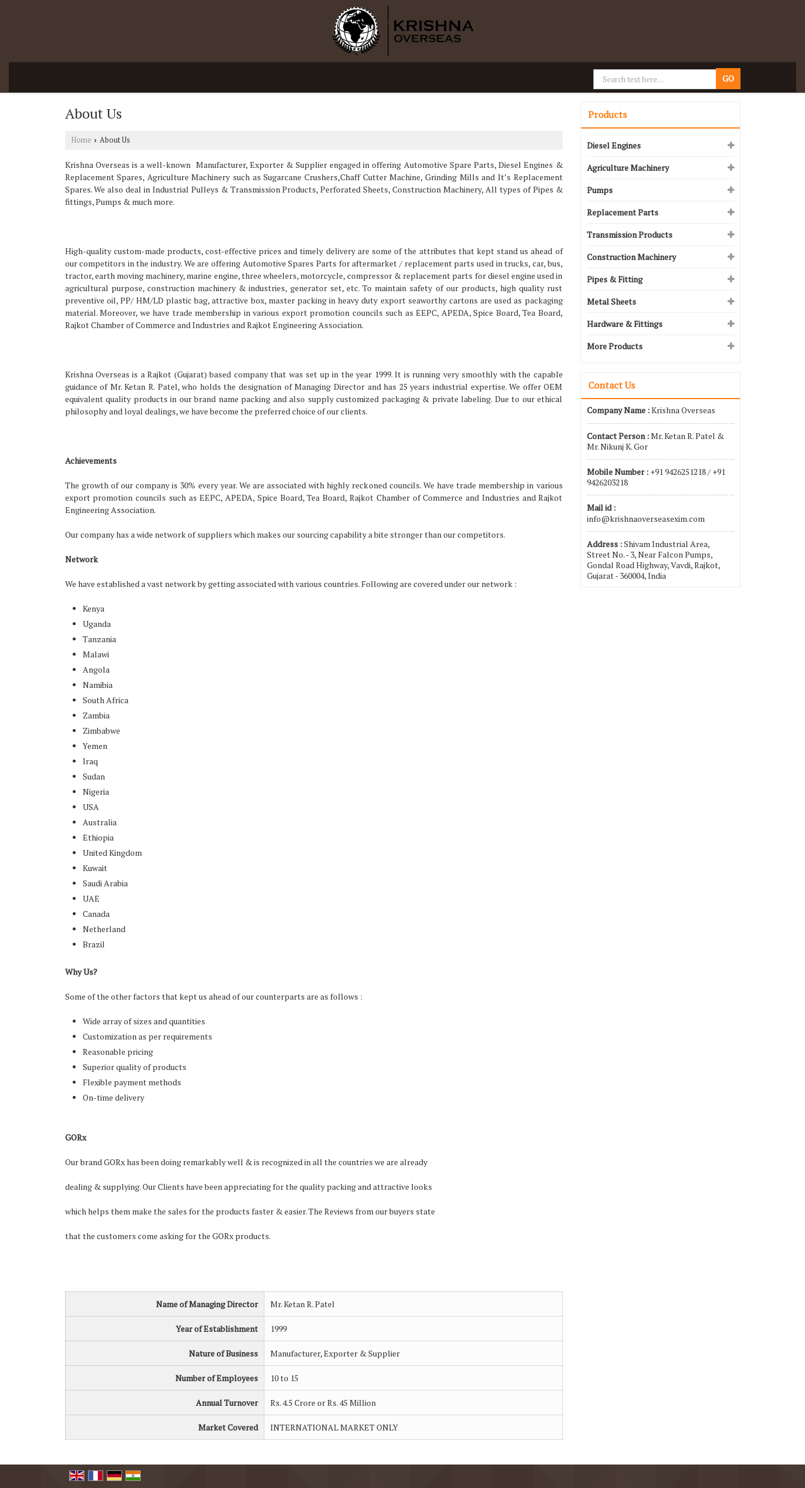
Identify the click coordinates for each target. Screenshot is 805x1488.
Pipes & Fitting (615, 279)
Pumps (600, 189)
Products (607, 114)
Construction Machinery (631, 256)
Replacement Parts (622, 212)
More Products (615, 346)
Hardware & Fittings (625, 323)
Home (81, 140)
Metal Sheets (611, 301)
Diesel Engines (614, 145)
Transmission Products (629, 234)
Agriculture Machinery (628, 167)
